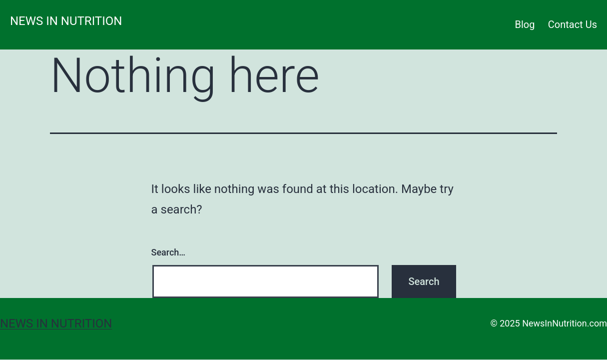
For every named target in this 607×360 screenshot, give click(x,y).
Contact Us (572, 24)
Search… (168, 252)
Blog (525, 24)
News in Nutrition (66, 21)
